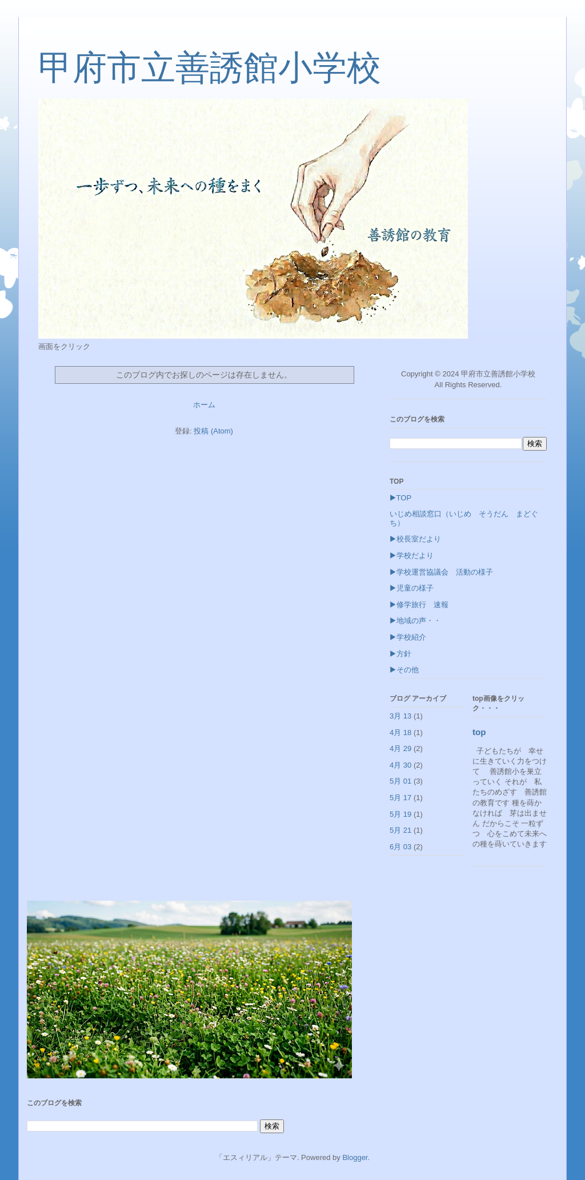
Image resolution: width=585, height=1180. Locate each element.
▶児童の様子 (412, 588)
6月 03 (400, 846)
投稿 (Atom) (213, 431)
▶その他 (404, 669)
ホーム (204, 404)
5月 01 (400, 781)
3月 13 (400, 716)
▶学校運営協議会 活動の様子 (441, 572)
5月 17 (400, 797)
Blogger (354, 1157)
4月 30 (400, 765)
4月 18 (400, 732)
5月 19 (400, 814)
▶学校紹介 (408, 637)
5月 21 (400, 830)
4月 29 (400, 748)
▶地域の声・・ (415, 620)
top (479, 732)
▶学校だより (412, 555)
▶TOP (400, 497)
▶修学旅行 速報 (423, 604)
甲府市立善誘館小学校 (209, 68)
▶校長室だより (415, 539)
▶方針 (400, 653)
